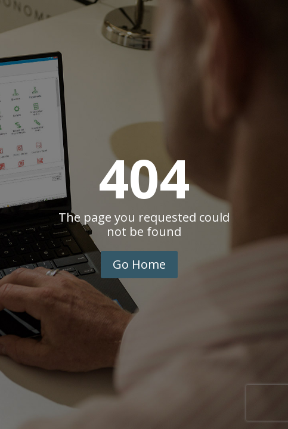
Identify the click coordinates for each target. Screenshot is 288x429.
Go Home (139, 264)
